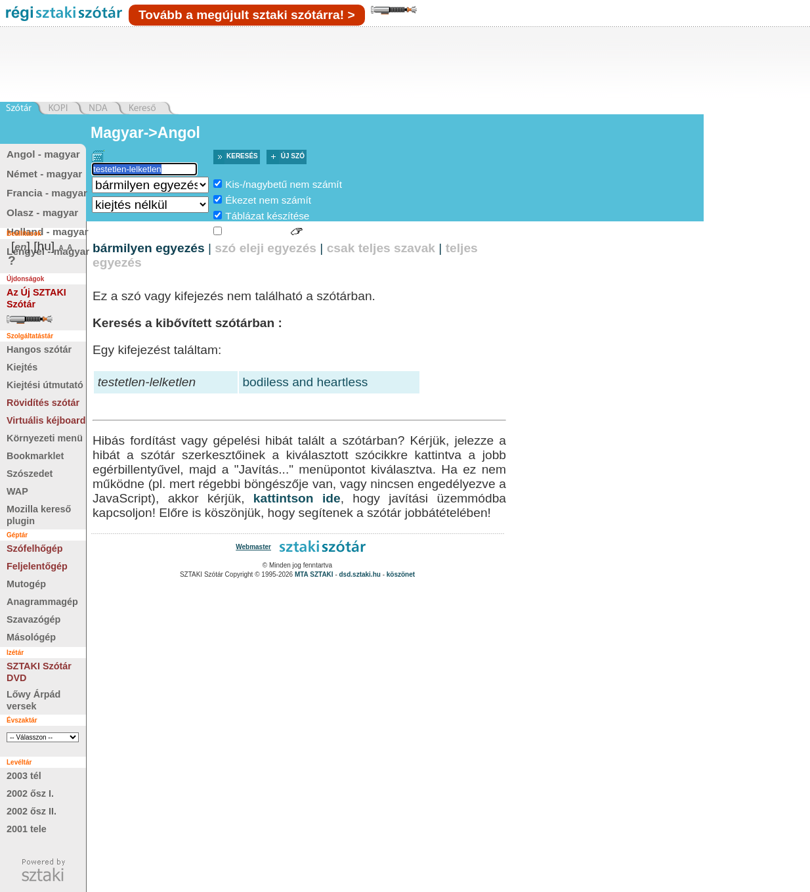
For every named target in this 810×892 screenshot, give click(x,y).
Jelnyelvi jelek (256, 231)
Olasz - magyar (42, 212)
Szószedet (30, 473)
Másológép (31, 637)
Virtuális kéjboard (46, 420)
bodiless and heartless (305, 382)
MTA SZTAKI (314, 574)
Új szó (293, 156)
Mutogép (26, 584)
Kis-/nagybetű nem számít (283, 184)
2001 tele (27, 829)
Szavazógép (33, 619)
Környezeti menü (45, 438)
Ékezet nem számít (268, 200)
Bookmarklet (35, 456)
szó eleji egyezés (265, 248)
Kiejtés (22, 367)
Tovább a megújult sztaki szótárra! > (247, 15)
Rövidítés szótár (43, 402)
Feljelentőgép (37, 566)
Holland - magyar (48, 231)
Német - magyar (44, 173)
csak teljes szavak (381, 248)
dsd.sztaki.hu (360, 574)
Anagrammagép (42, 601)
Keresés (242, 156)
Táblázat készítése (267, 215)
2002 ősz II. (31, 811)
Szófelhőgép (35, 548)
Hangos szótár (39, 349)
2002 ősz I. (30, 793)
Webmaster (253, 546)
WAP (17, 491)
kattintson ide (297, 498)
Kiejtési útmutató (45, 385)
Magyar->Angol (145, 132)
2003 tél (24, 775)
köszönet (401, 574)
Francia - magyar (47, 192)
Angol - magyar (43, 154)
